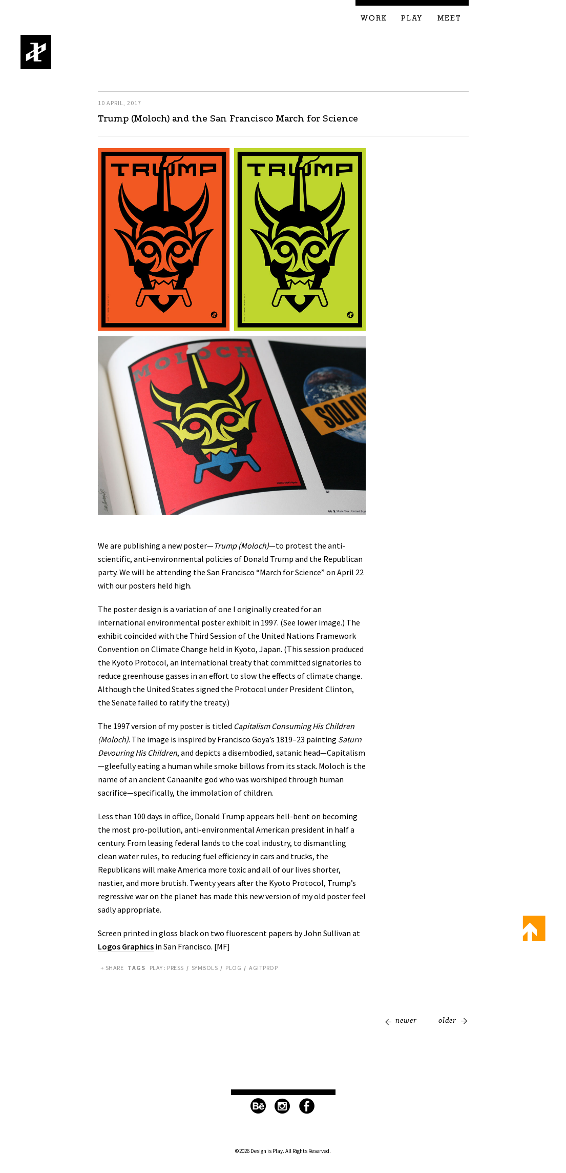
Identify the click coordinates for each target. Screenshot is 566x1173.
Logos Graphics (126, 946)
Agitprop (263, 968)
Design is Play (36, 52)
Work (374, 18)
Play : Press (167, 968)
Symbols (205, 968)
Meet (449, 18)
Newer (406, 1020)
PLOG (233, 968)
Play (412, 18)
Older (447, 1020)
